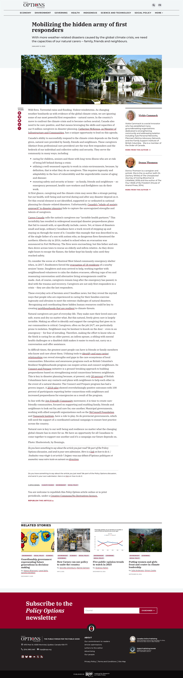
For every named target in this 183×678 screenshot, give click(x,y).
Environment (43, 13)
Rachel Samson (83, 568)
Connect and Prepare (39, 368)
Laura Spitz (43, 571)
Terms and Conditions (107, 661)
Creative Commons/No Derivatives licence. (74, 495)
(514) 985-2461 (29, 649)
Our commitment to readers (97, 641)
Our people (89, 654)
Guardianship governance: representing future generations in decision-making (36, 563)
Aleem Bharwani (31, 571)
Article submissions (93, 645)
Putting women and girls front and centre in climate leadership (144, 564)
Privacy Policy (90, 661)
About (88, 637)
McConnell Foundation (101, 412)
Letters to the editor (93, 648)
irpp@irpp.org (45, 649)
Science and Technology (116, 13)
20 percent (97, 376)
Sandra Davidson (28, 573)
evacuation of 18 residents (84, 264)
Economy (25, 13)
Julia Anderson (137, 570)
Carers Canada (36, 217)
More (158, 13)
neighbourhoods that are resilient (56, 308)
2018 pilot (53, 387)
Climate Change (48, 485)
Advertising (89, 651)
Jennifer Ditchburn (68, 568)
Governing (61, 13)
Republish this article (40, 501)
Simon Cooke (150, 570)
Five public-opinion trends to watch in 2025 (108, 563)
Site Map (122, 661)
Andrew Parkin (101, 568)
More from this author (138, 150)
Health (75, 13)
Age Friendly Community (59, 400)
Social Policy (143, 13)
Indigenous (90, 13)
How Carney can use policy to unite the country (72, 563)
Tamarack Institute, (44, 416)
